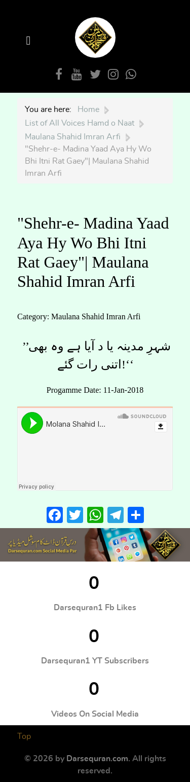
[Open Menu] (30, 40)
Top (24, 736)
